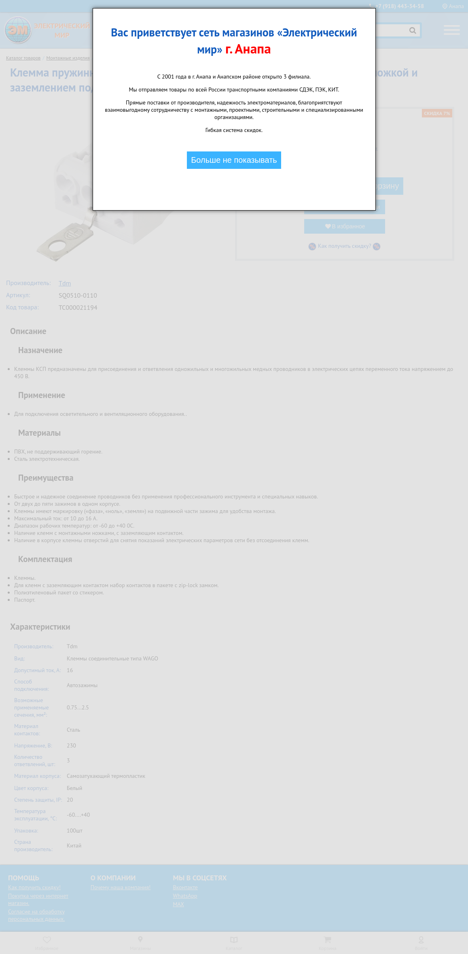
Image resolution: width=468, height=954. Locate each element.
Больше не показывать (234, 159)
